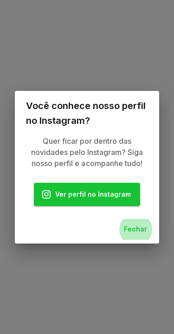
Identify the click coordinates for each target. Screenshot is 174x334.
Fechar (135, 229)
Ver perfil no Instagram (87, 194)
